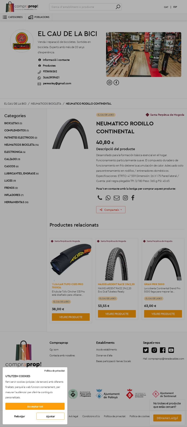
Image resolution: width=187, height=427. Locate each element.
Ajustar (50, 416)
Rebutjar (19, 416)
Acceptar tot (35, 406)
